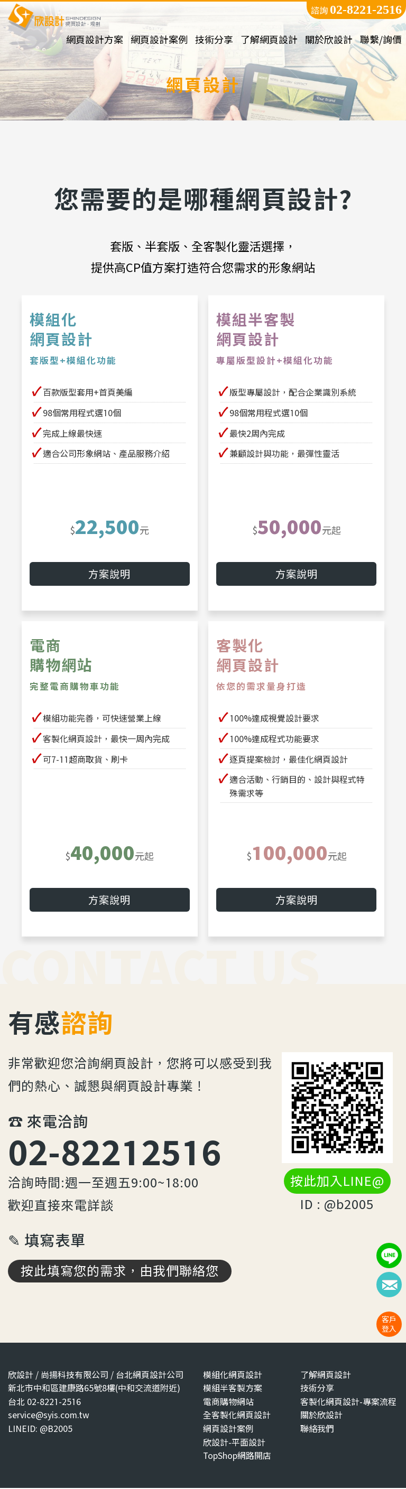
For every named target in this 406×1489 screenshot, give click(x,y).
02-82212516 (115, 1153)
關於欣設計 (329, 39)
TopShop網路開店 (237, 1457)
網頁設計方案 (94, 39)
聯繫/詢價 (381, 39)
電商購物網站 (228, 1403)
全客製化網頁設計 (237, 1416)
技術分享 (214, 39)
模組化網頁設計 (232, 1376)
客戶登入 (389, 1324)
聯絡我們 (317, 1430)
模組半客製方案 (232, 1389)
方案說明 (109, 575)
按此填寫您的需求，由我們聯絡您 (120, 1272)
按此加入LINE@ (337, 1182)
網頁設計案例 (159, 39)
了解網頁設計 (269, 39)
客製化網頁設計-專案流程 (348, 1403)
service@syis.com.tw (48, 1416)
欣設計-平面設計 (234, 1443)
